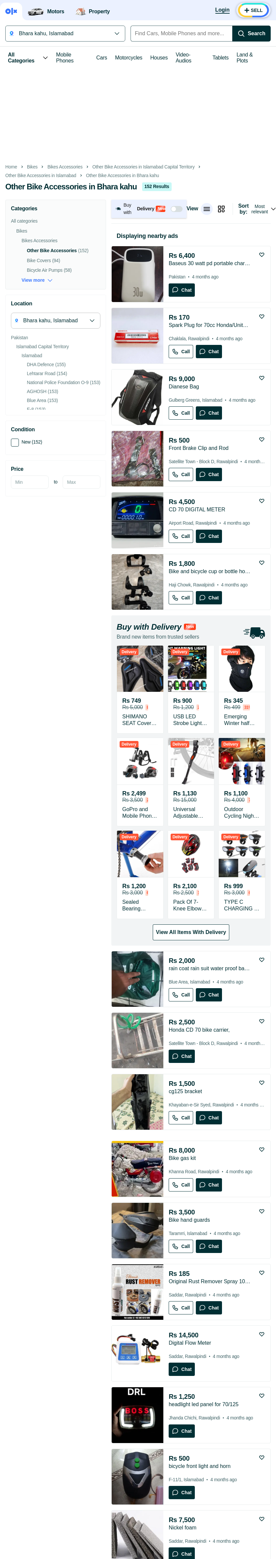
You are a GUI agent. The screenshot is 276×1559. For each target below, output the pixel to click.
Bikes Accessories (65, 166)
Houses (159, 57)
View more (37, 280)
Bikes (32, 166)
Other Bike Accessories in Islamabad (40, 175)
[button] (149, 209)
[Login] (222, 10)
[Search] (251, 34)
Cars (101, 57)
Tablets (220, 57)
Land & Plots (245, 57)
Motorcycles (128, 57)
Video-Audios (183, 57)
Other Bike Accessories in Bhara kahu (122, 175)
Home (11, 166)
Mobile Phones (65, 57)
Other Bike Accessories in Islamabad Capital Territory (143, 166)
